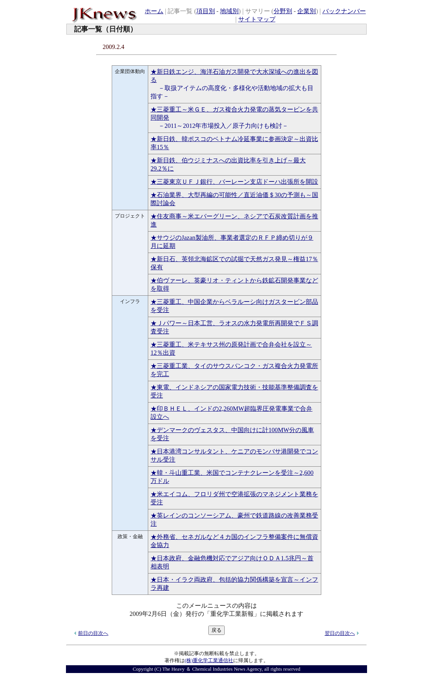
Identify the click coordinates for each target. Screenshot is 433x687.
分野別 (283, 11)
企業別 (306, 11)
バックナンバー (344, 11)
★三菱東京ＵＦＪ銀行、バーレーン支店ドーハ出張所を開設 (234, 181)
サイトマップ (256, 19)
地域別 (229, 11)
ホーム (154, 11)
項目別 (205, 11)
